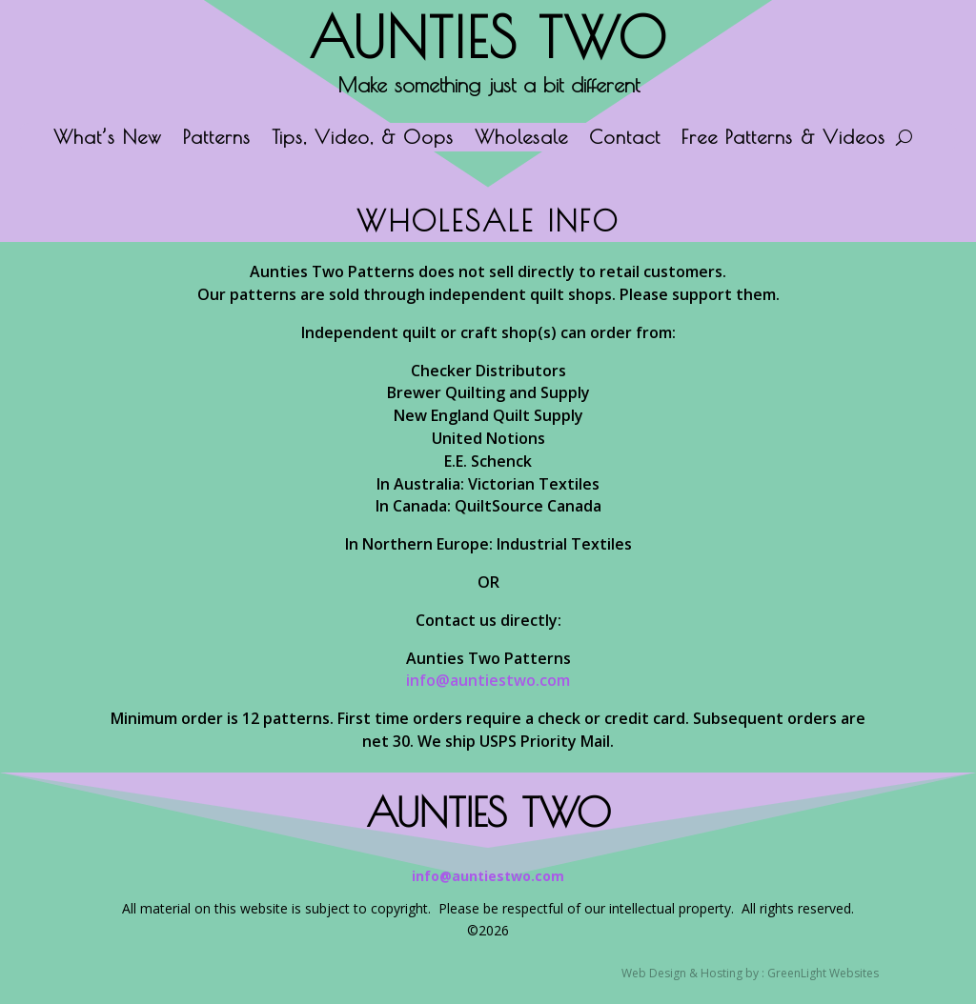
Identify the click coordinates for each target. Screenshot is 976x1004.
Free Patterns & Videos (783, 139)
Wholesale (521, 139)
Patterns (217, 139)
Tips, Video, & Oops (363, 139)
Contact (625, 139)
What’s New (107, 139)
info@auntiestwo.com (488, 680)
